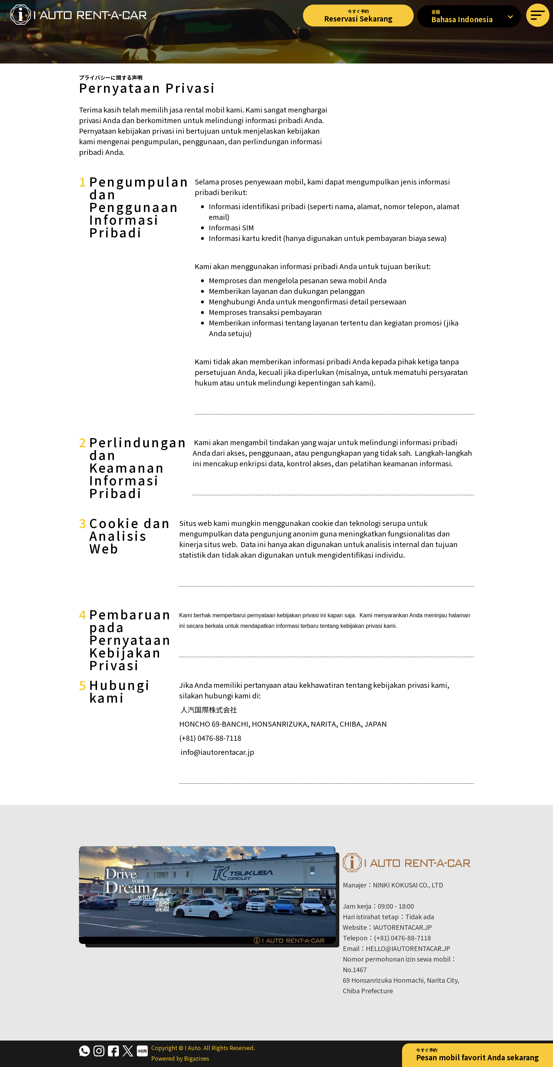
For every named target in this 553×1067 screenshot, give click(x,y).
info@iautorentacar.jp (217, 752)
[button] (537, 15)
